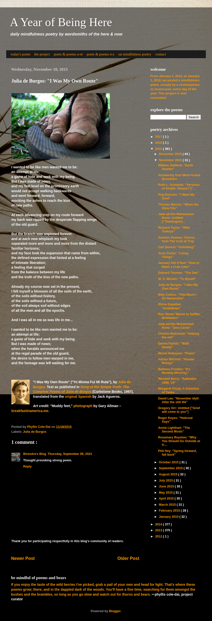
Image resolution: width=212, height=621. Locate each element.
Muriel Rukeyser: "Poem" (176, 353)
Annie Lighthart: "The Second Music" (174, 429)
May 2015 (166, 492)
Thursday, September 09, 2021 (70, 454)
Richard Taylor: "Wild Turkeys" (173, 229)
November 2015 (171, 160)
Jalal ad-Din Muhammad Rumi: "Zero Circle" (176, 325)
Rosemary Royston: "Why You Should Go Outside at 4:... (179, 441)
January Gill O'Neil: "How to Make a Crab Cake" (178, 264)
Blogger (115, 611)
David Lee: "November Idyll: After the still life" (178, 400)
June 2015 (167, 486)
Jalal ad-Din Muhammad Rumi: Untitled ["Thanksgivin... (176, 217)
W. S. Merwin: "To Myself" (177, 279)
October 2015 (169, 462)
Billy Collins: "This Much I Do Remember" (177, 296)
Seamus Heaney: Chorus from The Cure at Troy (176, 239)
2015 (159, 149)
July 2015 (166, 480)
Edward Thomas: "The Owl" (178, 273)
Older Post (128, 558)
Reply (27, 466)
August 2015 (168, 474)
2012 (159, 536)
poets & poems (68, 54)
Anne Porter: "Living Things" (173, 255)
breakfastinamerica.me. (30, 411)
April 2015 (167, 498)
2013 (159, 530)
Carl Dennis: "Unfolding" (176, 247)
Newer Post (23, 558)
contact (160, 54)
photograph (82, 406)
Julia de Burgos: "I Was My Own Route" (178, 286)
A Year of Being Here (61, 22)
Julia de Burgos (34, 431)
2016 (159, 142)
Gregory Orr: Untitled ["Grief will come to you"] (179, 410)
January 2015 (169, 516)
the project (42, 54)
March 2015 (168, 504)
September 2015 (171, 468)
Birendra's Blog (34, 454)
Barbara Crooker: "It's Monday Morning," (174, 371)
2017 (159, 136)
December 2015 (171, 154)
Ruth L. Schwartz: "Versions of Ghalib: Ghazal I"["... (178, 186)
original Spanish (78, 396)
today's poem (20, 54)
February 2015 (170, 510)
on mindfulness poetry (134, 54)
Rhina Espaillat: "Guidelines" (169, 306)
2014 (159, 524)
